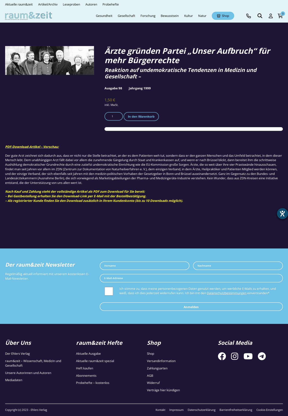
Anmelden (191, 307)
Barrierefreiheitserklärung (235, 410)
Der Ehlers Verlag (17, 353)
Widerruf (153, 383)
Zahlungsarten (157, 368)
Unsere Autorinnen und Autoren (28, 373)
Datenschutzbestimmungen (226, 293)
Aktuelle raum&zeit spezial (95, 361)
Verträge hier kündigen (163, 390)
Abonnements (86, 375)
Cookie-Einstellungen (269, 410)
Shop (150, 353)
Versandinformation (161, 361)
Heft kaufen (84, 368)
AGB (150, 375)
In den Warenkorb (141, 116)
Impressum (176, 410)
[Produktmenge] (114, 116)
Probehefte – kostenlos (92, 383)
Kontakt (160, 410)
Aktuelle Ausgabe (88, 353)
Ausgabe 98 (113, 88)
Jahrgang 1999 (140, 88)
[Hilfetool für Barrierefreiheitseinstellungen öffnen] (282, 214)
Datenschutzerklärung (201, 410)
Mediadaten (13, 380)
